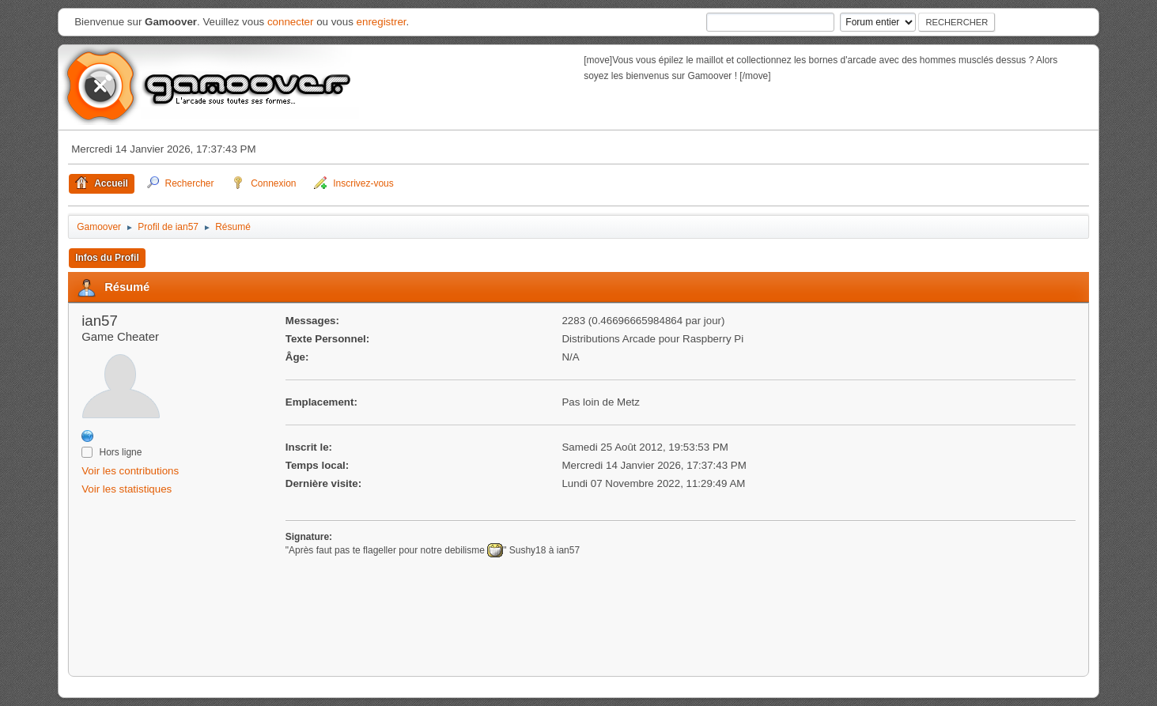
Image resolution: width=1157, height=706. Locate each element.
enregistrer (381, 22)
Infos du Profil (107, 257)
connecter (290, 22)
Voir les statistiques (126, 489)
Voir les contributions (130, 471)
